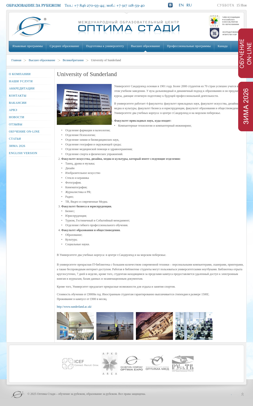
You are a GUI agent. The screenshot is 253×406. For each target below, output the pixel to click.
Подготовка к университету (105, 46)
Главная (16, 60)
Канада (223, 46)
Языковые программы (27, 46)
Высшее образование (145, 46)
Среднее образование (64, 46)
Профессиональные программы (189, 46)
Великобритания (73, 60)
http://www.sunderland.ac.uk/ (74, 306)
